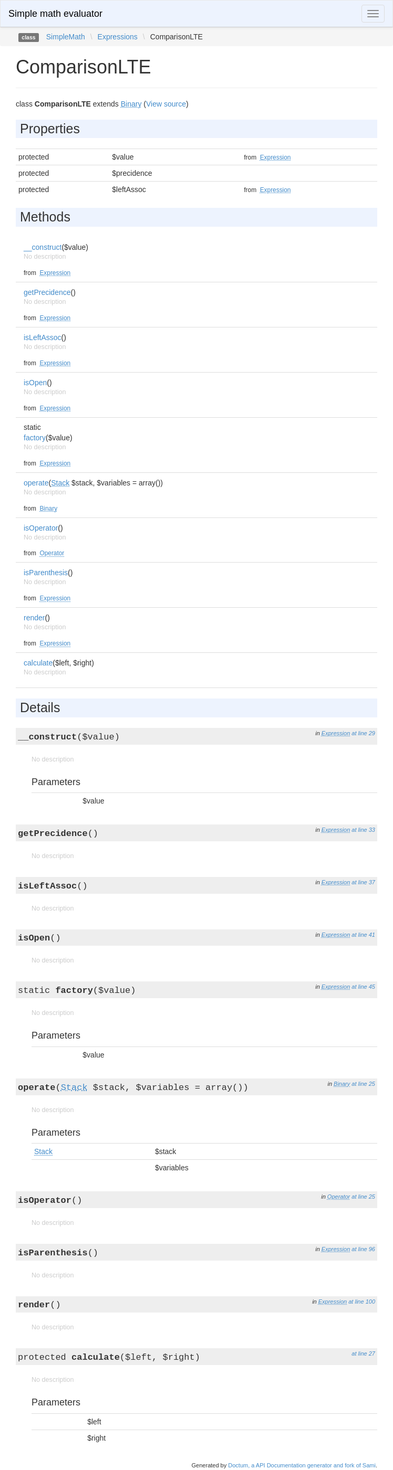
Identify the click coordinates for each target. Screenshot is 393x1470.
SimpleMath (65, 37)
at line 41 (363, 935)
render (34, 618)
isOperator (41, 528)
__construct (42, 247)
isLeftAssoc (42, 337)
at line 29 (363, 733)
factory (35, 437)
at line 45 (363, 986)
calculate (38, 663)
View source (166, 104)
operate (36, 483)
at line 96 (363, 1249)
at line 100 (361, 1301)
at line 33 (363, 830)
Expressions (118, 37)
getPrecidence (47, 292)
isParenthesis (46, 572)
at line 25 (363, 1084)
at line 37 (363, 882)
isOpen (35, 382)
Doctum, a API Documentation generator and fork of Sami (302, 1465)
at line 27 (363, 1353)
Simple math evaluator (55, 13)
